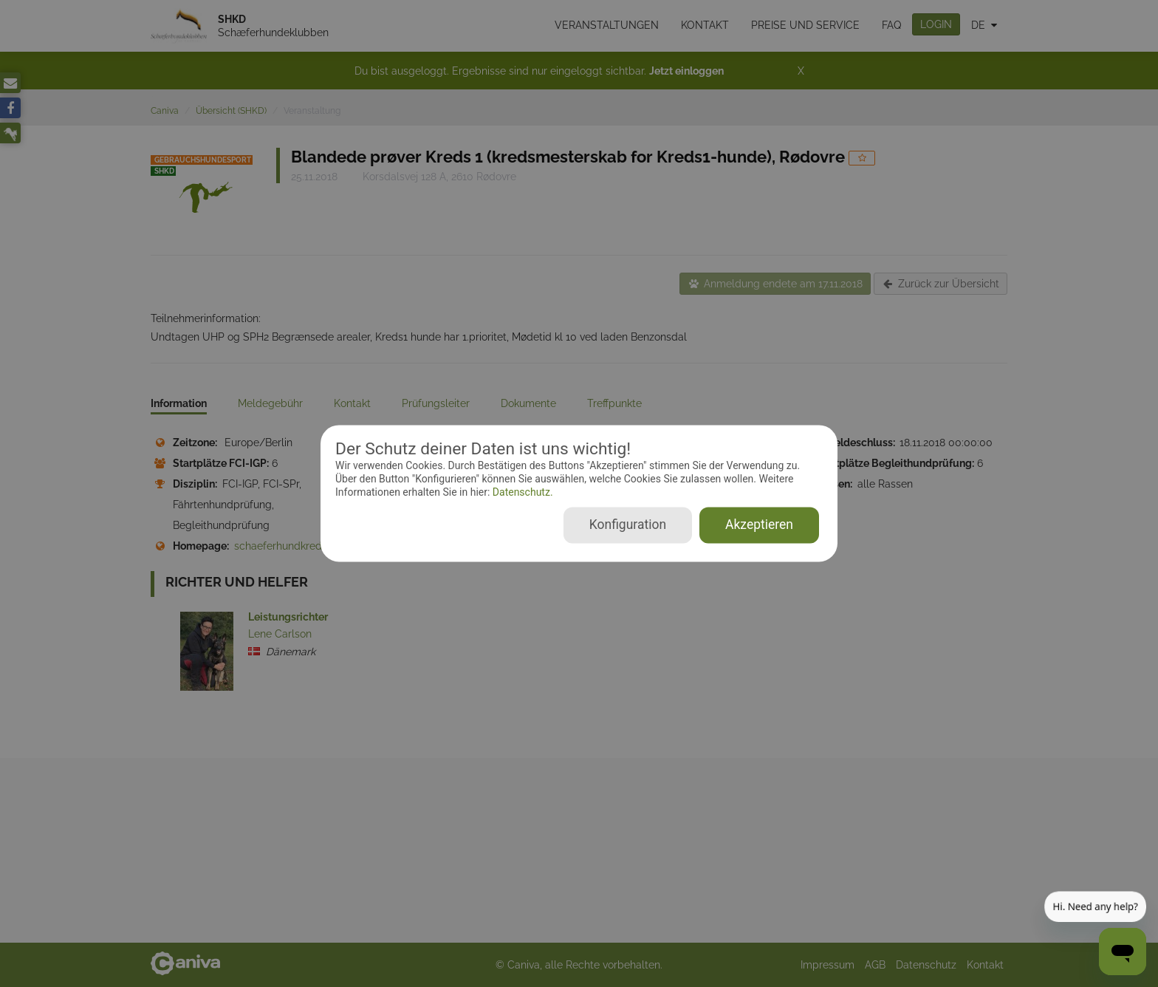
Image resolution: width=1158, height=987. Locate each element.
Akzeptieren (759, 525)
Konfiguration (627, 525)
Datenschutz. (521, 492)
